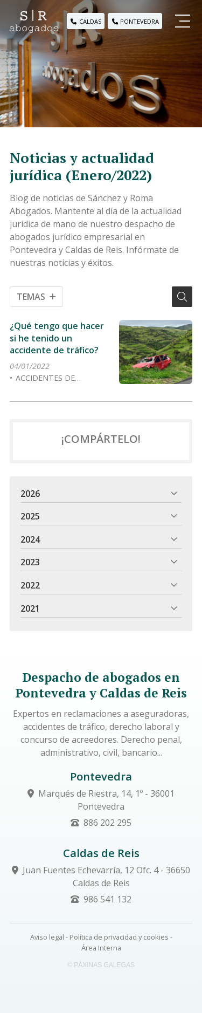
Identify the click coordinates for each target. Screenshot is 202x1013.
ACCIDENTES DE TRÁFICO (42, 378)
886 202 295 (107, 823)
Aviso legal (47, 937)
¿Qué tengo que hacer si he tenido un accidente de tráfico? (57, 338)
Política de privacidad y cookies (119, 937)
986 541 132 (107, 899)
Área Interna (101, 948)
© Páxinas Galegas (101, 965)
